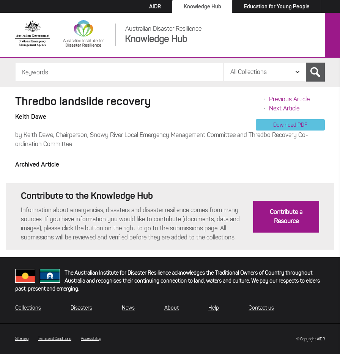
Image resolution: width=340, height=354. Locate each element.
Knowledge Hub (202, 6)
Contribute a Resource (286, 216)
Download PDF (290, 125)
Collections (28, 308)
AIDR (155, 6)
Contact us (261, 308)
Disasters (81, 308)
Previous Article (289, 99)
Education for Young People (277, 6)
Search (315, 72)
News (128, 308)
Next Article (284, 108)
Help (213, 308)
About (171, 308)
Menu (332, 35)
